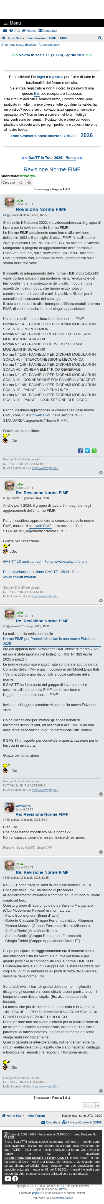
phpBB (36, 1193)
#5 (4, 877)
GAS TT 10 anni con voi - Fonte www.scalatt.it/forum (45, 561)
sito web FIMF (40, 415)
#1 (4, 215)
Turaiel (63, 1189)
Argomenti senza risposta (18, 44)
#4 (4, 819)
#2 (4, 498)
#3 (4, 626)
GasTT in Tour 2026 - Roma (52, 158)
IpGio (19, 200)
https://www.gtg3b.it (45, 468)
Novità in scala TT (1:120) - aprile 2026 (52, 55)
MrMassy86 (28, 176)
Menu (15, 23)
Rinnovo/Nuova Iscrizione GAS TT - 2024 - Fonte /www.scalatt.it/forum (42, 574)
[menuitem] (14, 30)
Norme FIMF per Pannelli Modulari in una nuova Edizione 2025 (49, 641)
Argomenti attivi (49, 44)
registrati (56, 77)
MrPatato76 (23, 806)
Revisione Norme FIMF (52, 169)
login (41, 77)
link (37, 93)
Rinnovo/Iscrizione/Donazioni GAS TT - (52, 135)
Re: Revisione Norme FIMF (42, 492)
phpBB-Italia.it (64, 1198)
